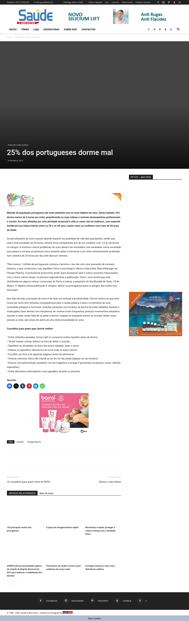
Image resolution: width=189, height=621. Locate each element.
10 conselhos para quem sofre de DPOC (28, 481)
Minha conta (127, 2)
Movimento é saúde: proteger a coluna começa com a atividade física (100, 530)
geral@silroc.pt (46, 2)
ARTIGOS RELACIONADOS (22, 493)
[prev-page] (9, 582)
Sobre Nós (70, 29)
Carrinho (115, 2)
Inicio (13, 29)
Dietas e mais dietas (110, 481)
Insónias (20, 442)
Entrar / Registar (95, 2)
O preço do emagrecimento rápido (62, 527)
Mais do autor (47, 493)
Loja (106, 2)
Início (9, 37)
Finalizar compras (143, 2)
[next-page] (14, 582)
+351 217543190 (22, 2)
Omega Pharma (34, 442)
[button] (178, 29)
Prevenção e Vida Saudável (18, 145)
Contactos (88, 29)
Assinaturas (51, 29)
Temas (25, 29)
